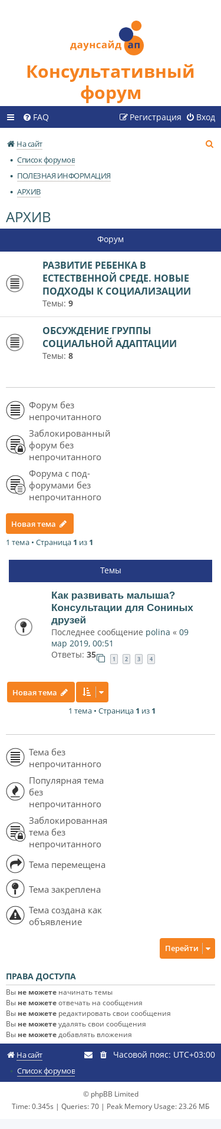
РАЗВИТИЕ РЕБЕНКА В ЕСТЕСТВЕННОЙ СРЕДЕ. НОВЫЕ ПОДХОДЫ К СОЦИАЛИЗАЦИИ (116, 278)
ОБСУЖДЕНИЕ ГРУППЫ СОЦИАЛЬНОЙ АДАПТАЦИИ (109, 337)
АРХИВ (28, 216)
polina (158, 632)
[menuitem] (35, 117)
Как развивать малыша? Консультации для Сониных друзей (122, 607)
